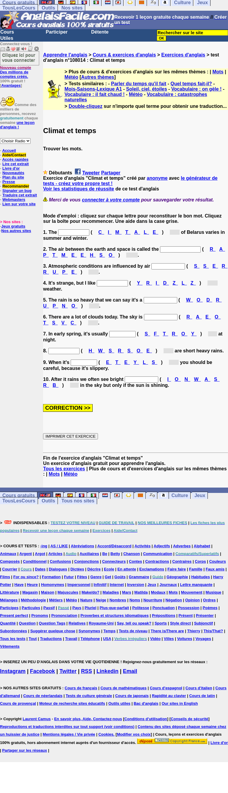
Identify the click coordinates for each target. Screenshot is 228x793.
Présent (185, 615)
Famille (195, 569)
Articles (55, 553)
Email (130, 671)
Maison (47, 592)
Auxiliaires (89, 553)
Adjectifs (162, 546)
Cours (7, 31)
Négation (173, 600)
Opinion (192, 600)
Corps (200, 561)
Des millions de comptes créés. (15, 72)
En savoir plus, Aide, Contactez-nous (88, 719)
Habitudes (200, 577)
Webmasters (13, 199)
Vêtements (10, 646)
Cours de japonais (132, 695)
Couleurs (217, 561)
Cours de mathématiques (123, 688)
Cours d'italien (199, 688)
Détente (100, 31)
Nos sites (72, 7)
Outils (48, 7)
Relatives (77, 623)
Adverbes (182, 546)
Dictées (77, 569)
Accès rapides (15, 159)
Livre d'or (11, 168)
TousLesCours (18, 7)
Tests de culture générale (89, 695)
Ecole (109, 569)
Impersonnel (78, 584)
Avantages (10, 85)
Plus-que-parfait (114, 608)
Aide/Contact (14, 155)
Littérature (9, 592)
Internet (117, 584)
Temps (109, 631)
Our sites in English (180, 703)
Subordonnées (13, 631)
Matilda (141, 592)
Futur (69, 577)
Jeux (199, 495)
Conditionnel (34, 561)
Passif (49, 608)
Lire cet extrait (15, 164)
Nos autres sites (16, 230)
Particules (31, 608)
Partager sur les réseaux (24, 750)
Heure (32, 584)
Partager (111, 172)
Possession (188, 608)
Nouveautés (13, 173)
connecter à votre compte (111, 199)
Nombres (118, 600)
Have (18, 584)
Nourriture (152, 600)
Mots (217, 71)
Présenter (205, 615)
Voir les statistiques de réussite (78, 188)
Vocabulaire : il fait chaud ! (94, 94)
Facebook (42, 671)
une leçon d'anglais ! (17, 124)
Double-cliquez (85, 106)
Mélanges (9, 600)
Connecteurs (114, 561)
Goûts (120, 577)
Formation (51, 577)
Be (104, 553)
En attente (127, 569)
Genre (96, 577)
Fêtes (82, 577)
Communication (157, 553)
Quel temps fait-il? (191, 83)
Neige (101, 600)
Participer (57, 31)
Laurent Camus (37, 719)
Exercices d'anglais (183, 54)
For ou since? (26, 577)
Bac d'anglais (146, 703)
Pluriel (90, 608)
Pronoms (39, 615)
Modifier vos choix (134, 734)
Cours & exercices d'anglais (124, 54)
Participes (9, 608)
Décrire (94, 569)
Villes (169, 638)
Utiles (6, 38)
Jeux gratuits (13, 226)
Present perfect (14, 615)
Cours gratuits (18, 495)
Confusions (60, 561)
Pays (76, 608)
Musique (213, 592)
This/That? (213, 631)
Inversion (135, 584)
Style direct (180, 623)
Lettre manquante (196, 584)
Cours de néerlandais (42, 695)
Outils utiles (119, 703)
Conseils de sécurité (189, 719)
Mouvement (191, 592)
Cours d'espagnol (166, 688)
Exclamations (151, 569)
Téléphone (90, 638)
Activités (142, 546)
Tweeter (91, 172)
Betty (115, 553)
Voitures (184, 638)
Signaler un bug (16, 190)
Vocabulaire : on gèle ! (196, 89)
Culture (179, 495)
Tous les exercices (64, 468)
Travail (71, 638)
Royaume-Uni (101, 623)
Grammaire (139, 577)
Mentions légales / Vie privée (69, 734)
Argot (40, 553)
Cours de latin (202, 695)
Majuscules (68, 592)
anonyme (157, 178)
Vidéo (155, 638)
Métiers (56, 600)
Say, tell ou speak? (134, 623)
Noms (134, 600)
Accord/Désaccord (114, 546)
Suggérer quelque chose (52, 631)
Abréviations (82, 546)
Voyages (203, 638)
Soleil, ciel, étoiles (146, 89)
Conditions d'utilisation (145, 719)
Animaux (8, 553)
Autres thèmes (97, 77)
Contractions (157, 561)
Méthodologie (33, 600)
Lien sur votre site (19, 204)
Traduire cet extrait (19, 195)
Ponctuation (163, 608)
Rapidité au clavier (169, 695)
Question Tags (52, 623)
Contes (135, 561)
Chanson (131, 553)
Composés (10, 561)
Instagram (13, 671)
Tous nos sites (77, 500)
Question (27, 623)
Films (5, 577)
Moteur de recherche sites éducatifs (72, 703)
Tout (33, 638)
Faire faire (176, 569)
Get (108, 577)
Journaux (168, 584)
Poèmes (210, 608)
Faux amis (215, 569)
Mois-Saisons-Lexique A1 (93, 89)
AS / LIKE (59, 546)
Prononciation (64, 615)
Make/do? (90, 592)
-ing (43, 546)
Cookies (105, 734)
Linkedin (107, 671)
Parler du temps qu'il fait (138, 83)
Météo (71, 77)
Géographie (177, 577)
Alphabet (202, 546)
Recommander (15, 186)
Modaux (158, 592)
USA (107, 638)
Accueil (9, 150)
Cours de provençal (18, 703)
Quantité (8, 623)
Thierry (193, 631)
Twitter (68, 671)
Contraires (181, 561)
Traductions (51, 638)
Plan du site (13, 177)
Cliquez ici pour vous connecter (18, 57)
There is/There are (167, 631)
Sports (161, 623)
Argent (25, 553)
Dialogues (58, 569)
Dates (40, 569)
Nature (86, 600)
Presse (8, 181)
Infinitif (100, 584)
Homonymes (52, 584)
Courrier (9, 569)
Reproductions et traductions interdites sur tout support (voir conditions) (67, 726)
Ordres (209, 600)
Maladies (111, 592)
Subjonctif (203, 623)
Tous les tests (13, 638)
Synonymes (89, 631)
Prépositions (163, 615)
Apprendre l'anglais (65, 54)
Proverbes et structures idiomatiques (114, 615)
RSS (86, 671)
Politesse (140, 608)
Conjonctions (86, 561)
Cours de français (81, 688)
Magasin (30, 592)
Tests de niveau (133, 631)
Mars (126, 592)
